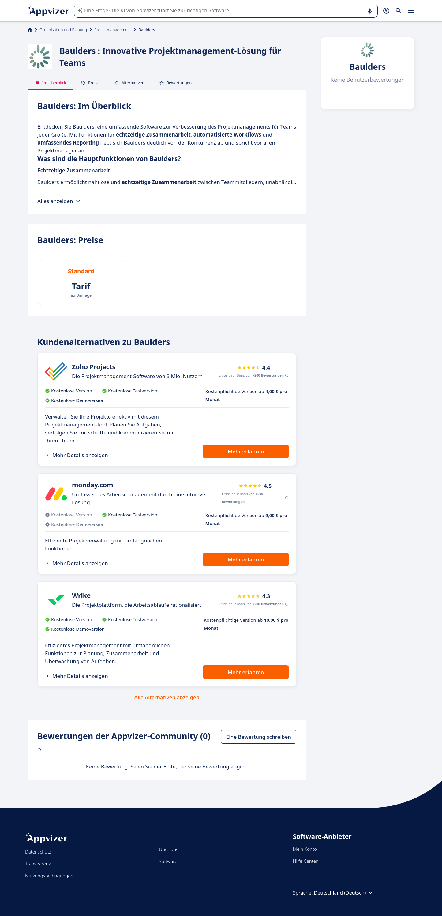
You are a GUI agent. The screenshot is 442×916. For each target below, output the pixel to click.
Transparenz (38, 864)
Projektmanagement (112, 29)
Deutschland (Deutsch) (344, 892)
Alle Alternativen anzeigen (167, 697)
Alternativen (129, 82)
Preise (90, 82)
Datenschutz (38, 852)
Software (168, 861)
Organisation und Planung (63, 29)
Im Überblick (50, 82)
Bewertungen (175, 82)
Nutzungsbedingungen (49, 876)
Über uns (168, 849)
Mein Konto (305, 849)
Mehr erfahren (246, 451)
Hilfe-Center (305, 861)
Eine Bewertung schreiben (258, 736)
